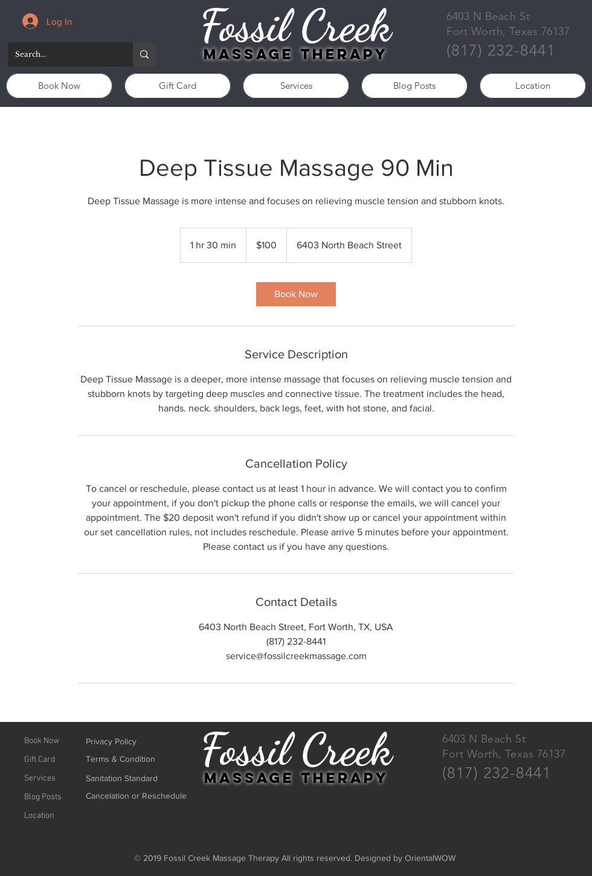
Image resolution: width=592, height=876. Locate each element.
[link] (296, 294)
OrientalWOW (430, 858)
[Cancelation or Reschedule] (136, 796)
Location (39, 816)
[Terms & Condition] (129, 759)
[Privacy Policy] (129, 741)
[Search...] (61, 54)
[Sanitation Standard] (122, 778)
